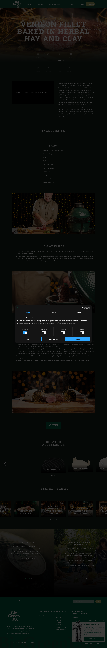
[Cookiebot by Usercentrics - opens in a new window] (83, 307)
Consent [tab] (28, 312)
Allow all (78, 339)
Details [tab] (53, 312)
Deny (28, 339)
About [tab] (79, 312)
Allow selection (53, 339)
